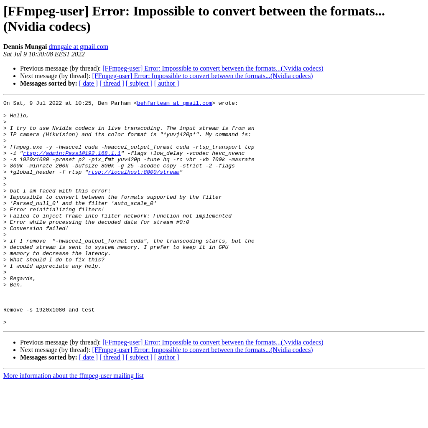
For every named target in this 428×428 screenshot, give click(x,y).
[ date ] (88, 83)
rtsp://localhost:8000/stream (133, 186)
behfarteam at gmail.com (174, 104)
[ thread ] (111, 83)
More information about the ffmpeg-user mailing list (73, 420)
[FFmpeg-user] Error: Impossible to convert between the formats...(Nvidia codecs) (212, 68)
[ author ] (166, 83)
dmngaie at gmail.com (78, 46)
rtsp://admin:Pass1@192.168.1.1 (72, 164)
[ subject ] (139, 83)
